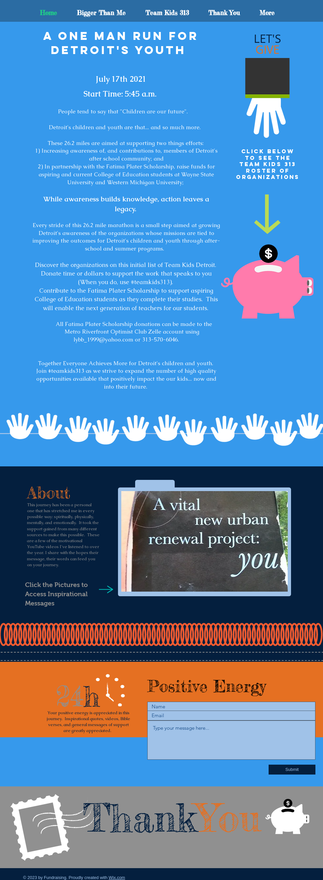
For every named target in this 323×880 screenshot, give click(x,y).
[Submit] (292, 770)
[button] (204, 541)
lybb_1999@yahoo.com (103, 339)
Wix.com (117, 877)
